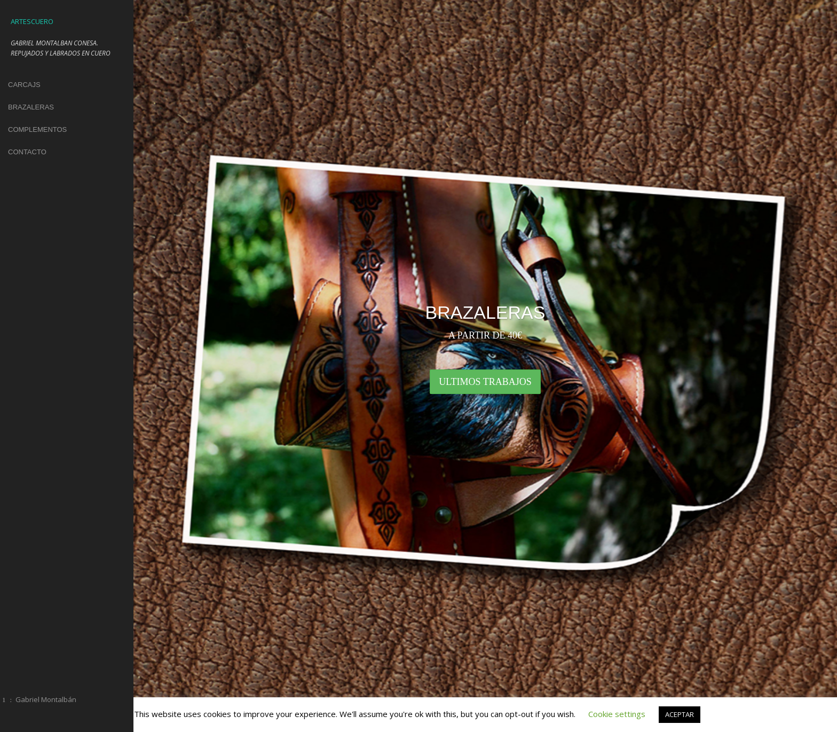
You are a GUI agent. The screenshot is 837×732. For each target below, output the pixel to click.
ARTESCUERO (32, 21)
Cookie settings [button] (616, 714)
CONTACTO (27, 152)
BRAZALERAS (31, 107)
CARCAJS (24, 85)
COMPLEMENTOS (37, 129)
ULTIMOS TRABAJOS (485, 381)
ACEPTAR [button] (679, 714)
